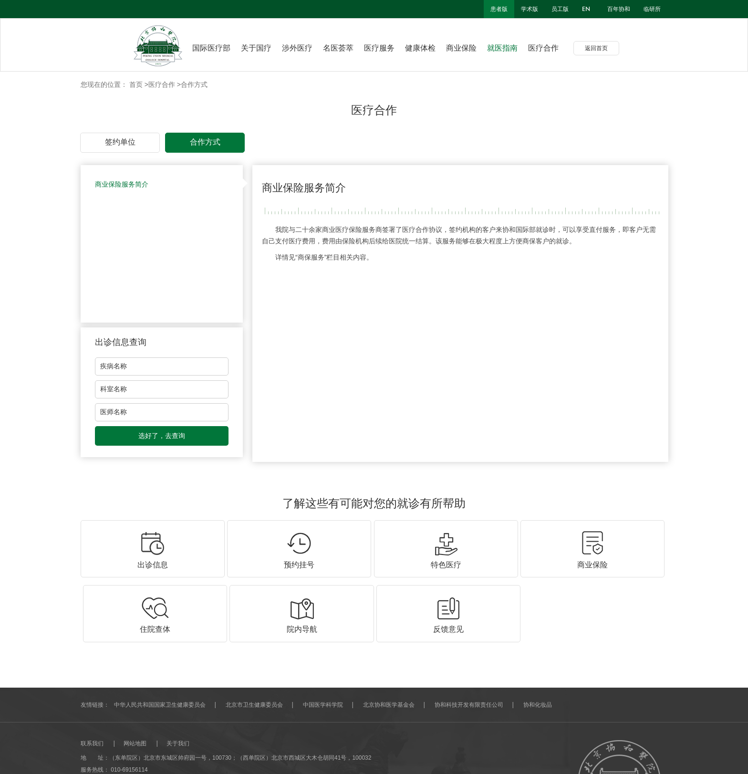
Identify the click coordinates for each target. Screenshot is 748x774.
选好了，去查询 (161, 435)
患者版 (499, 9)
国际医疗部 (211, 48)
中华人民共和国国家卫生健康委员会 (160, 640)
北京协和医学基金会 (389, 640)
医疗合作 (550, 48)
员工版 (560, 9)
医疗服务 (386, 48)
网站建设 (92, 752)
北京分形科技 (126, 752)
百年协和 (618, 9)
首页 (136, 84)
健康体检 (427, 48)
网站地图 (135, 678)
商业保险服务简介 (121, 184)
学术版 (529, 9)
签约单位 (120, 142)
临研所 (652, 9)
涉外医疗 (304, 48)
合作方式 (194, 84)
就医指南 (509, 48)
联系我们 (92, 678)
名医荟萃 (345, 48)
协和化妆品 (537, 640)
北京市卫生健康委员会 (254, 640)
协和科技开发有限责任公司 (469, 640)
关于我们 (177, 678)
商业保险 (468, 48)
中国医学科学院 (323, 640)
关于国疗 (263, 48)
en (586, 9)
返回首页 (603, 48)
